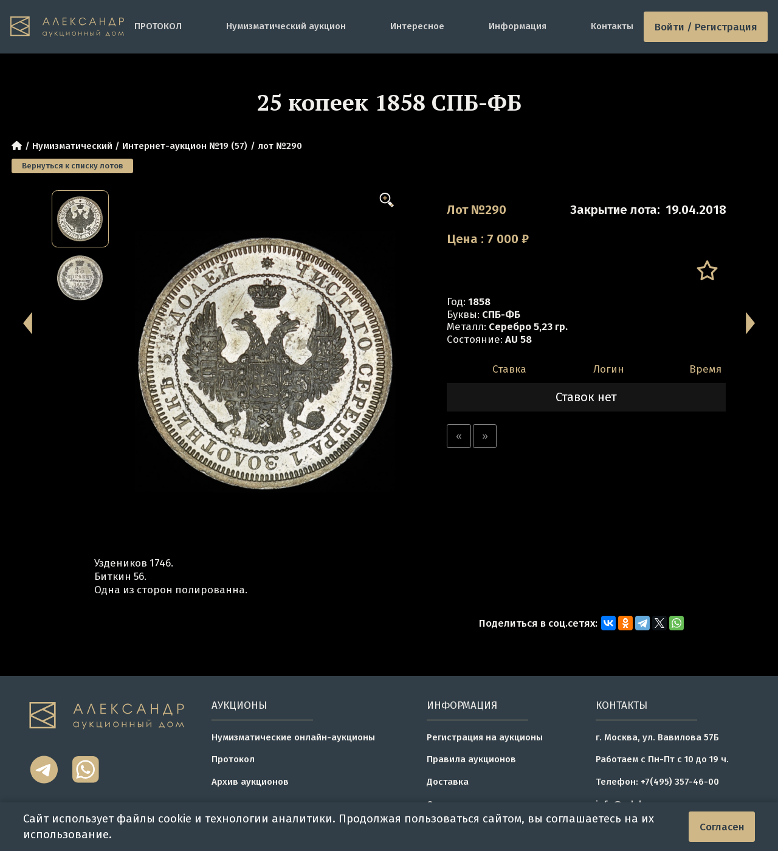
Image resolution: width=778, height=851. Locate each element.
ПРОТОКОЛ (158, 26)
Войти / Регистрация (706, 27)
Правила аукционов (471, 759)
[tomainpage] (67, 27)
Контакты (612, 26)
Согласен (722, 827)
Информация (517, 26)
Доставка (448, 781)
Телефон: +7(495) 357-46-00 (657, 781)
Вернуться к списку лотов (72, 165)
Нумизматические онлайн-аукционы (293, 737)
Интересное (417, 26)
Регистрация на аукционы (485, 737)
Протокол (233, 759)
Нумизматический (72, 145)
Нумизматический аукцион (286, 26)
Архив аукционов (250, 781)
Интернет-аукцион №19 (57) (184, 145)
